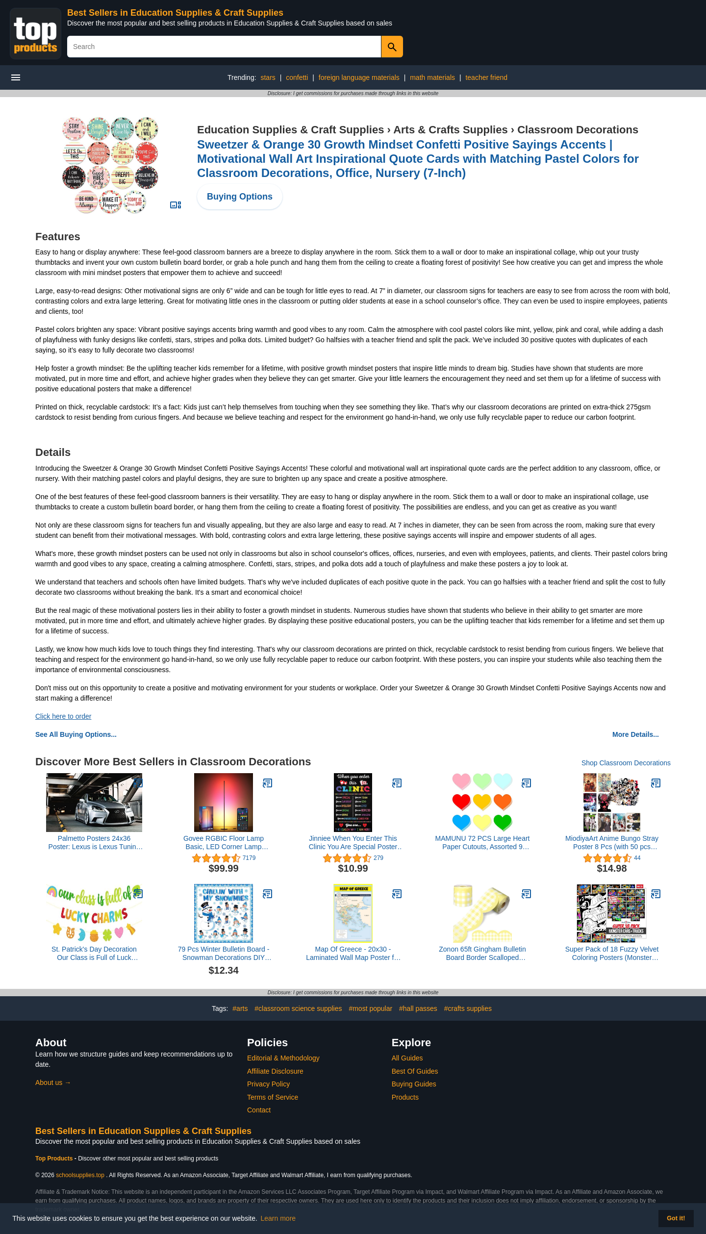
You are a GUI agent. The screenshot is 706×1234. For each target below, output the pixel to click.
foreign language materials (359, 77)
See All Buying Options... (76, 734)
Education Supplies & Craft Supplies (290, 130)
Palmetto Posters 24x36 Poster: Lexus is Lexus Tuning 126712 (94, 842)
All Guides (407, 1058)
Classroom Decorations (577, 130)
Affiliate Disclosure (275, 1071)
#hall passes (418, 1008)
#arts (240, 1008)
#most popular (370, 1008)
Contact (259, 1110)
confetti (297, 77)
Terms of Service (272, 1097)
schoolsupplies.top (80, 1175)
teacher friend (486, 77)
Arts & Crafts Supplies (450, 130)
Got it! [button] (676, 1218)
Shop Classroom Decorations (626, 763)
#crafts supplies (468, 1008)
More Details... (635, 734)
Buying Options (240, 196)
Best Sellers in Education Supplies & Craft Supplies (175, 13)
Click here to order (63, 716)
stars (267, 77)
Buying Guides (414, 1084)
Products (405, 1097)
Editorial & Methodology (283, 1058)
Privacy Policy (268, 1084)
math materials (432, 77)
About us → (53, 1082)
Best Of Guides (415, 1071)
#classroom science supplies (298, 1008)
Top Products (55, 1158)
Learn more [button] (278, 1218)
